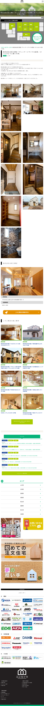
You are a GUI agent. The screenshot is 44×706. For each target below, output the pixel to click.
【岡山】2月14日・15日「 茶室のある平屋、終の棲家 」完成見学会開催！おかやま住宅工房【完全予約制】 (19, 467)
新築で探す (3, 682)
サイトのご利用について (6, 693)
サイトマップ (4, 698)
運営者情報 (3, 692)
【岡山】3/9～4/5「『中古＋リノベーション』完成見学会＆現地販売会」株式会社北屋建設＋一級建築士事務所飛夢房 (21, 443)
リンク (3, 696)
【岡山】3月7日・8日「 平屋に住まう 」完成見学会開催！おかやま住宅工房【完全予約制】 (17, 461)
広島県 (22, 489)
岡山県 (22, 501)
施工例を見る (25, 684)
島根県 (22, 493)
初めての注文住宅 (26, 685)
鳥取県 (22, 497)
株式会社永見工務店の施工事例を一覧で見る (22, 422)
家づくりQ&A (25, 686)
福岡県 (22, 506)
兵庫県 (22, 514)
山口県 (8, 55)
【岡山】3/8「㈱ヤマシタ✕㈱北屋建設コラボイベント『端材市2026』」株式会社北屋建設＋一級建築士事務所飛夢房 (21, 449)
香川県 (22, 510)
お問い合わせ (4, 699)
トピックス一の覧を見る (22, 473)
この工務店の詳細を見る (22, 312)
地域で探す (3, 685)
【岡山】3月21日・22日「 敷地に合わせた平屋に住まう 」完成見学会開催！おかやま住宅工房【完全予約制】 (20, 455)
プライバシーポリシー (5, 695)
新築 (5, 55)
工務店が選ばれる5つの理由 (27, 682)
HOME (2, 47)
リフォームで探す (4, 684)
